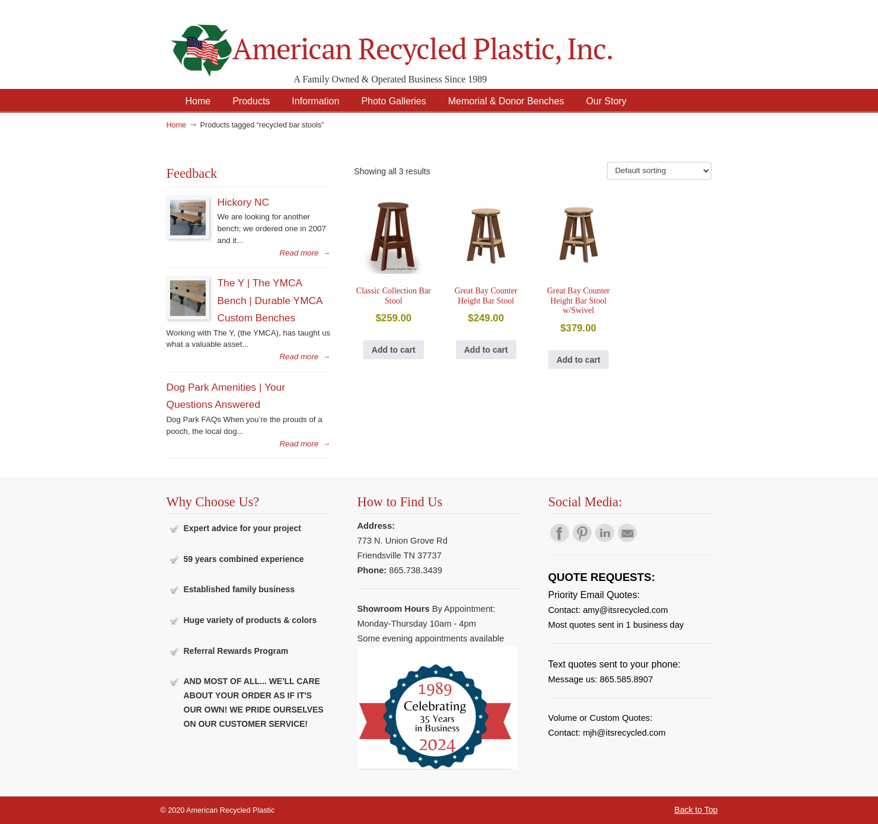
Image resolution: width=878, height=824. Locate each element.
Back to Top (696, 810)
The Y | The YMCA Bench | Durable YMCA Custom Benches (270, 300)
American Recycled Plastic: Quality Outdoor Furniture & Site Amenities (421, 41)
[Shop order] (659, 171)
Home (177, 125)
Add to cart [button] (394, 349)
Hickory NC (243, 202)
